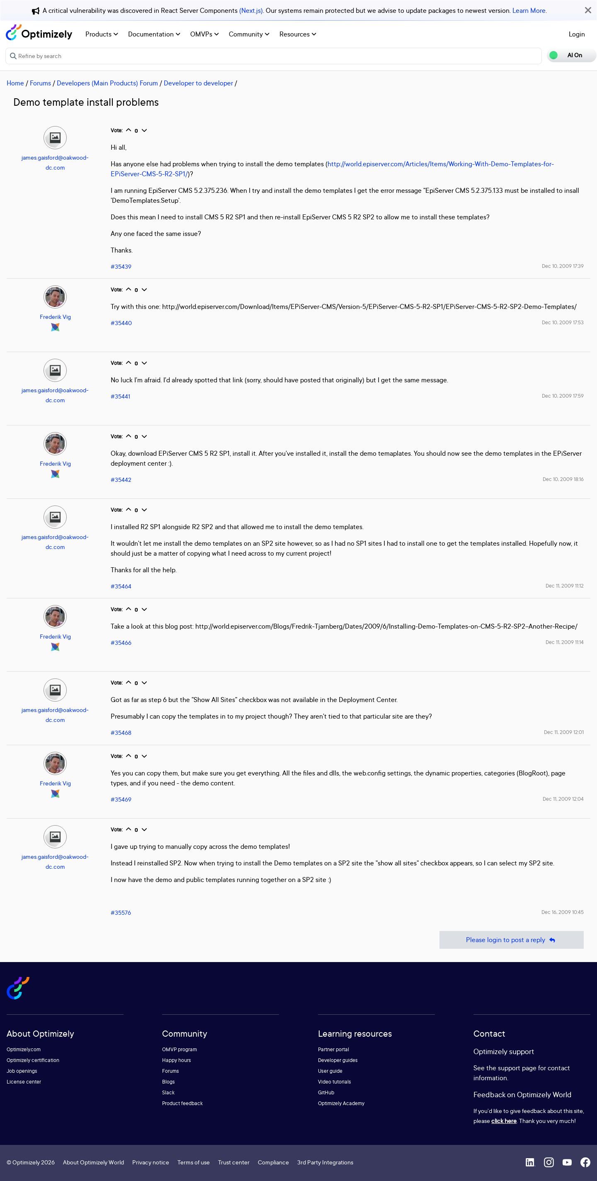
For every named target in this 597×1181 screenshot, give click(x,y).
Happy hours (176, 1060)
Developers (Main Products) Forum (107, 82)
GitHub (326, 1092)
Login (577, 34)
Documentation (154, 34)
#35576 (121, 912)
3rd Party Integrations (325, 1162)
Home (15, 82)
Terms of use (193, 1162)
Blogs (168, 1081)
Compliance (273, 1162)
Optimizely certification (33, 1060)
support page (517, 1067)
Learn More (529, 10)
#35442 (121, 480)
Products (101, 34)
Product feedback (182, 1103)
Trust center (234, 1162)
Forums (40, 82)
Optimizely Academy (341, 1103)
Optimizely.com (24, 1049)
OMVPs (204, 34)
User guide (330, 1070)
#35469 (121, 799)
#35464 (121, 586)
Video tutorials (334, 1081)
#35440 (121, 323)
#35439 (121, 266)
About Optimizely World (93, 1162)
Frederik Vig (55, 317)
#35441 (120, 396)
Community (249, 34)
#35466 (121, 642)
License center (24, 1081)
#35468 (121, 732)
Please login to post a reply (511, 940)
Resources (297, 34)
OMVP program (179, 1049)
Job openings (22, 1070)
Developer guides (338, 1060)
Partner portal (333, 1049)
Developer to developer (198, 82)
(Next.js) (251, 10)
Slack (168, 1092)
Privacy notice (150, 1162)
